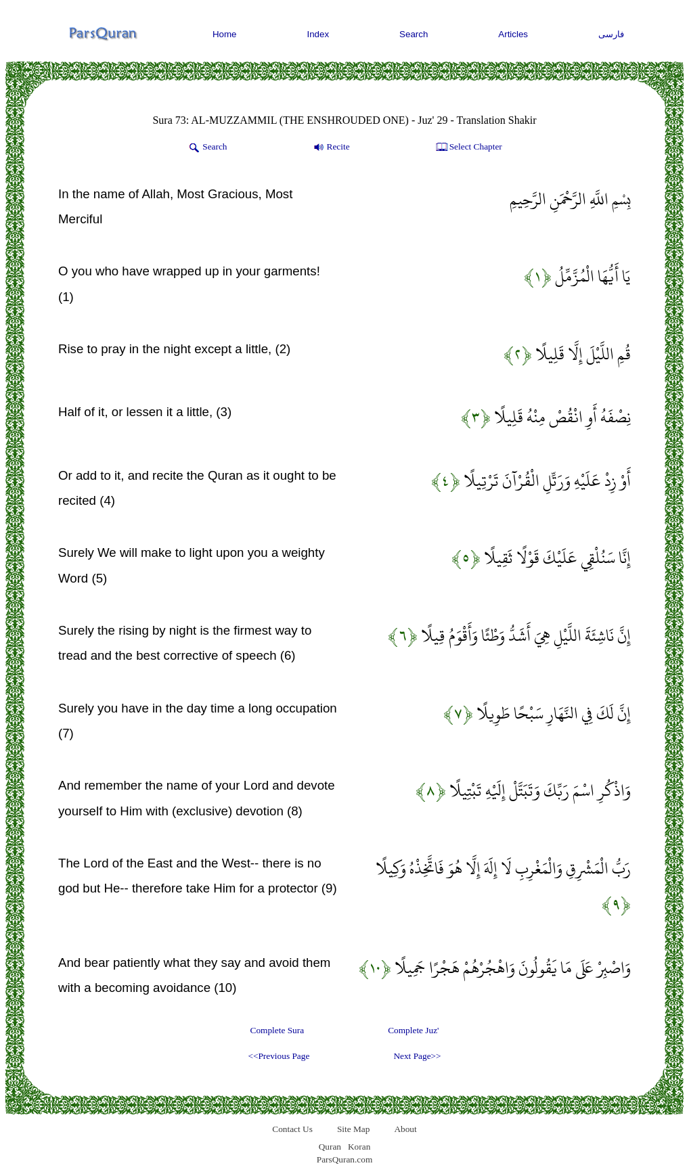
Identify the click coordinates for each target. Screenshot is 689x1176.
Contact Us (292, 1129)
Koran (359, 1146)
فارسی (611, 34)
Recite (330, 147)
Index (318, 34)
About (405, 1129)
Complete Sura (277, 1030)
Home (225, 34)
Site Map (353, 1129)
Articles (513, 34)
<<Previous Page (278, 1056)
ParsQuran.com (345, 1159)
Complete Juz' (413, 1030)
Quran (330, 1146)
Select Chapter (468, 147)
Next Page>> (417, 1056)
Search (413, 34)
